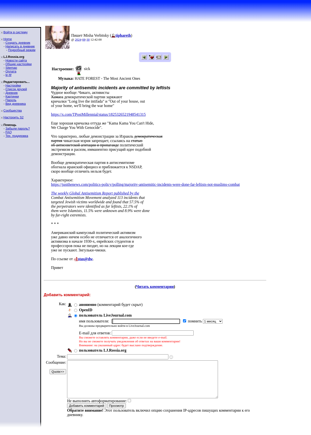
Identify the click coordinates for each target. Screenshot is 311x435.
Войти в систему (15, 32)
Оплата (10, 71)
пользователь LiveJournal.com (105, 315)
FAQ (8, 132)
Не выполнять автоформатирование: (97, 408)
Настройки (13, 85)
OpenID (85, 310)
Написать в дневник (20, 46)
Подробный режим (21, 50)
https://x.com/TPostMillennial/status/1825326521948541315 (98, 114)
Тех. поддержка (16, 136)
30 (88, 39)
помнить (195, 321)
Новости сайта (16, 60)
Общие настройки (18, 64)
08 (84, 39)
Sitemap (11, 68)
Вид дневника (15, 104)
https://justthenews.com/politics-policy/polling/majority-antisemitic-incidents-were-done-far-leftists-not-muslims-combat (145, 184)
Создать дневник (17, 42)
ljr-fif (8, 75)
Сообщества (12, 110)
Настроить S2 (13, 117)
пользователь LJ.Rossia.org (102, 350)
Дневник (11, 93)
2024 (78, 39)
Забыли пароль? (17, 128)
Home (7, 39)
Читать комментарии (155, 286)
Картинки (12, 96)
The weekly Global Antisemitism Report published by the (95, 193)
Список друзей (16, 89)
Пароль (10, 100)
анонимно (87, 304)
